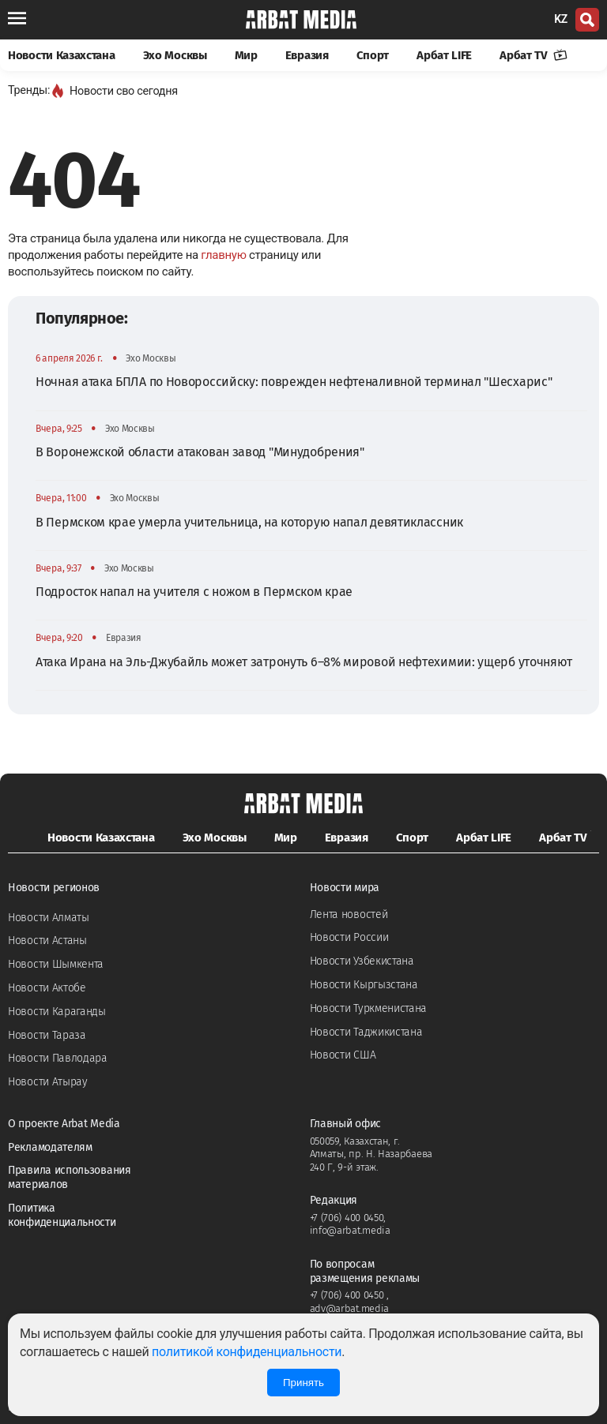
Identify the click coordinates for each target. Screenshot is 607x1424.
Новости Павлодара (57, 1058)
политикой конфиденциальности (246, 1351)
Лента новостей (349, 914)
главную (223, 255)
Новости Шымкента (56, 964)
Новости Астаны (47, 940)
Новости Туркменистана (369, 1008)
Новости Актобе (47, 988)
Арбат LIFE (444, 55)
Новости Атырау (48, 1082)
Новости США (343, 1055)
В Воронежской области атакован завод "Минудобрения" (200, 451)
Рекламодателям (50, 1147)
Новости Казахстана (61, 55)
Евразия (307, 55)
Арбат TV (533, 55)
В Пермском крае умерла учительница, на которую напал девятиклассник (249, 522)
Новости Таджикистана (366, 1032)
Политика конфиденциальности (62, 1215)
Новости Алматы (48, 917)
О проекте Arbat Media (64, 1123)
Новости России (349, 937)
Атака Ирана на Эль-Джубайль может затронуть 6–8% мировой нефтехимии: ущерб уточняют (304, 661)
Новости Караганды (57, 1011)
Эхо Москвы (175, 55)
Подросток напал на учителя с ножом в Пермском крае (194, 591)
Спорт (373, 55)
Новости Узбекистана (362, 961)
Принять (303, 1382)
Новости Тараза (47, 1035)
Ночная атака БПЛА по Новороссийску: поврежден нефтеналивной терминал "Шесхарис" (294, 381)
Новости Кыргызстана (364, 984)
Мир (246, 55)
